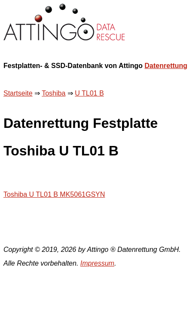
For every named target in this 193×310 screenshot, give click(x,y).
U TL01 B (89, 93)
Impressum (97, 263)
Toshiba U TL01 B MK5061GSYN (54, 194)
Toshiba (53, 93)
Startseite (18, 93)
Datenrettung (165, 65)
